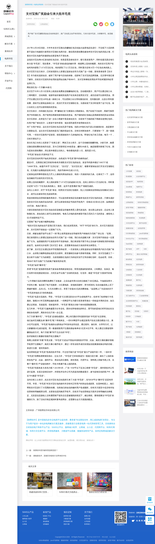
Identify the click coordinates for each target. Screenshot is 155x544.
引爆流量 (129, 290)
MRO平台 (129, 254)
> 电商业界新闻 (38, 4)
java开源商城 (143, 233)
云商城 (24, 524)
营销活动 (129, 264)
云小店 (24, 521)
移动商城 (129, 259)
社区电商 (139, 259)
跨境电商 (139, 192)
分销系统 (129, 270)
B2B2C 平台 (47, 516)
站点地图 (112, 537)
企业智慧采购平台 (132, 301)
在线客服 (139, 521)
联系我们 (87, 524)
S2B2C (146, 311)
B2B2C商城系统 (143, 202)
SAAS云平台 (130, 239)
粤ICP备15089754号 (93, 537)
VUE (137, 321)
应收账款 (138, 332)
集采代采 (129, 337)
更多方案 (67, 524)
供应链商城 (129, 213)
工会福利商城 (143, 296)
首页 (9, 22)
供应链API (129, 181)
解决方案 (9, 44)
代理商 (9, 88)
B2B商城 (129, 192)
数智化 (138, 306)
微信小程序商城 (142, 254)
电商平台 (139, 187)
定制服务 (46, 524)
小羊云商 (25, 516)
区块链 (137, 311)
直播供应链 (129, 228)
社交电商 (139, 275)
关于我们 (9, 66)
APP (137, 249)
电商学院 (9, 59)
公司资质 (87, 521)
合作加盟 (87, 519)
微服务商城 (141, 207)
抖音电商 (129, 306)
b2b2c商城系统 (44, 540)
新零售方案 (67, 516)
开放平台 (9, 81)
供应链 (138, 171)
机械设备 (145, 301)
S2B (145, 249)
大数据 (128, 332)
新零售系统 (31, 24)
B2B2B (128, 316)
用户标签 (129, 249)
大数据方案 (67, 519)
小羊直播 (129, 171)
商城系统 (9, 36)
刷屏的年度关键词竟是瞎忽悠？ (45, 450)
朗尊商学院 (28, 4)
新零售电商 (140, 264)
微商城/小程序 (27, 519)
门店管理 (139, 270)
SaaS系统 (129, 244)
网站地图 (105, 537)
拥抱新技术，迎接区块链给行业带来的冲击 (49, 456)
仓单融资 (139, 327)
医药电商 (139, 337)
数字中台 (129, 321)
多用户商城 (129, 207)
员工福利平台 (130, 296)
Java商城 (129, 187)
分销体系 (129, 275)
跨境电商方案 (68, 521)
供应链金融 (140, 290)
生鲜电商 (140, 244)
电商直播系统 (130, 218)
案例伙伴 (9, 51)
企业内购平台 (140, 176)
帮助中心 (9, 73)
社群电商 (139, 285)
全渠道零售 (141, 228)
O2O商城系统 (130, 233)
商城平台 (129, 197)
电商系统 (140, 181)
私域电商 (142, 218)
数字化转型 (143, 223)
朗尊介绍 (87, 516)
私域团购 (129, 176)
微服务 (45, 519)
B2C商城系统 (143, 239)
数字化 (138, 280)
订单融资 (138, 316)
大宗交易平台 (130, 223)
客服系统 (129, 285)
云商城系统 (44, 24)
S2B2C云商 (9, 29)
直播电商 (129, 280)
